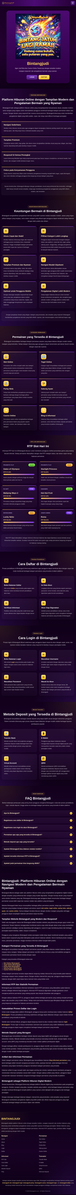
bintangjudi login (52, 1183)
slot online (44, 909)
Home (3, 1140)
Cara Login (4, 1166)
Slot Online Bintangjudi (12, 964)
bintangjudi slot (7, 1183)
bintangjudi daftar (65, 1183)
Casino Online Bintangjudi (13, 970)
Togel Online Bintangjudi (12, 965)
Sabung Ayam (47, 389)
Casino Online (10, 416)
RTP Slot (3, 1160)
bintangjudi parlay (28, 1183)
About (3, 1143)
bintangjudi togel (17, 1183)
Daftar (44, 77)
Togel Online (46, 362)
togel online (53, 909)
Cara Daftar (4, 1163)
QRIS (40, 1169)
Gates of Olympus (12, 470)
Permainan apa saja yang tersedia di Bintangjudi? (23, 835)
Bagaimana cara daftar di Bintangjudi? (18, 821)
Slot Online (8, 362)
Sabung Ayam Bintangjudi (12, 969)
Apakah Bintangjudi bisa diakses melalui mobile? (23, 850)
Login (32, 77)
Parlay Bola (9, 389)
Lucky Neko (9, 518)
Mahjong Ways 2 (11, 494)
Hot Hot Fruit (47, 494)
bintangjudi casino (40, 1183)
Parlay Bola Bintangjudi (12, 967)
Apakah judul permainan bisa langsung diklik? (22, 864)
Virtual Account (43, 1166)
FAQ (2, 1172)
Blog (2, 1146)
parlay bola (62, 909)
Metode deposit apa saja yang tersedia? (19, 843)
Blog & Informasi (48, 416)
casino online (13, 912)
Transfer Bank (43, 1160)
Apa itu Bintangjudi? (12, 814)
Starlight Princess (49, 470)
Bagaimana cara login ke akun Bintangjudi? (20, 828)
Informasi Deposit (44, 1172)
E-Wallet (41, 1163)
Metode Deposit (5, 1169)
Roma (43, 518)
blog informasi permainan (58, 1061)
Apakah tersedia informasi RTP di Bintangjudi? (22, 857)
